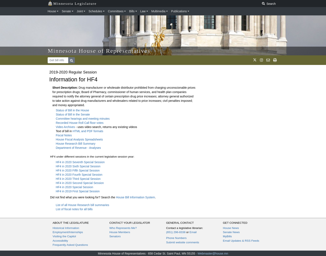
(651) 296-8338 (175, 232)
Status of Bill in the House (72, 110)
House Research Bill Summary (75, 143)
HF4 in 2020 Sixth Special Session (78, 166)
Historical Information (66, 228)
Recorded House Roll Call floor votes (80, 122)
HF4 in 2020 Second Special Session (80, 183)
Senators (115, 236)
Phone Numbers (176, 238)
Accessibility (60, 240)
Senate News (231, 232)
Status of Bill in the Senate (73, 114)
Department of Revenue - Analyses (78, 147)
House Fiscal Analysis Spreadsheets (79, 139)
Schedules (95, 11)
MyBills (227, 236)
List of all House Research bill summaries (82, 205)
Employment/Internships (68, 232)
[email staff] (268, 60)
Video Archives (66, 127)
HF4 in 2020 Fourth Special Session (79, 174)
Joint (80, 11)
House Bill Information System (135, 197)
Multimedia (158, 11)
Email (193, 232)
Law (143, 11)
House (52, 11)
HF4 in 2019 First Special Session (78, 191)
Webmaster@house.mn (213, 253)
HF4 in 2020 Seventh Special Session (80, 162)
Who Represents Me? (123, 228)
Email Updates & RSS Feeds (241, 240)
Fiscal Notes (64, 135)
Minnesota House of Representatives (99, 51)
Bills (132, 11)
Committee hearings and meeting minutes (83, 118)
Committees (115, 11)
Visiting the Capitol (64, 236)
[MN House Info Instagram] (261, 60)
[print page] (275, 60)
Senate (66, 11)
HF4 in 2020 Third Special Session (78, 178)
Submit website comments (182, 242)
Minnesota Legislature (72, 3)
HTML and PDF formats (88, 131)
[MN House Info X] (254, 60)
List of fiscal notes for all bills (74, 209)
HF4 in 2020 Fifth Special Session (78, 170)
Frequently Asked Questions (70, 244)
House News (231, 228)
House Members (119, 232)
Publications (179, 11)
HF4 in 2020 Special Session (74, 187)
